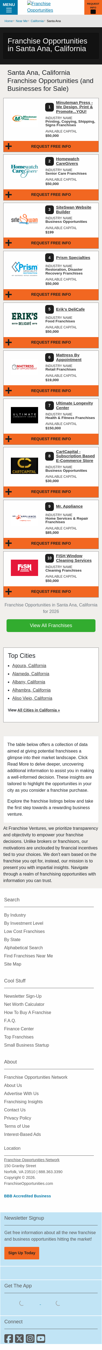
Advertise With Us (21, 1093)
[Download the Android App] (58, 1302)
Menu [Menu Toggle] (9, 7)
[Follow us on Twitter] (20, 1340)
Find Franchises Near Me (28, 956)
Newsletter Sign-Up (23, 996)
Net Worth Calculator (24, 1004)
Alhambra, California (31, 690)
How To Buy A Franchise (27, 1012)
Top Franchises (19, 1037)
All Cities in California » (38, 710)
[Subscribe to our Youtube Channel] (41, 1340)
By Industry (15, 915)
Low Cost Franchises (24, 931)
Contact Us (15, 1110)
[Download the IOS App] (22, 1302)
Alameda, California (30, 673)
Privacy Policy (17, 1118)
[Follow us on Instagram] (31, 1340)
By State (12, 939)
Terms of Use (17, 1126)
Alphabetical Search (23, 947)
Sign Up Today (21, 1253)
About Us (13, 1085)
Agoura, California (29, 665)
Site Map (12, 964)
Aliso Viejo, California (32, 698)
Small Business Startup (26, 1045)
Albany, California (28, 682)
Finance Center (19, 1029)
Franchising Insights (23, 1101)
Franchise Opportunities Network (35, 1077)
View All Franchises (51, 625)
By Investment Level (23, 923)
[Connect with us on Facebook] (9, 1340)
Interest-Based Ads (22, 1134)
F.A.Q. (10, 1020)
